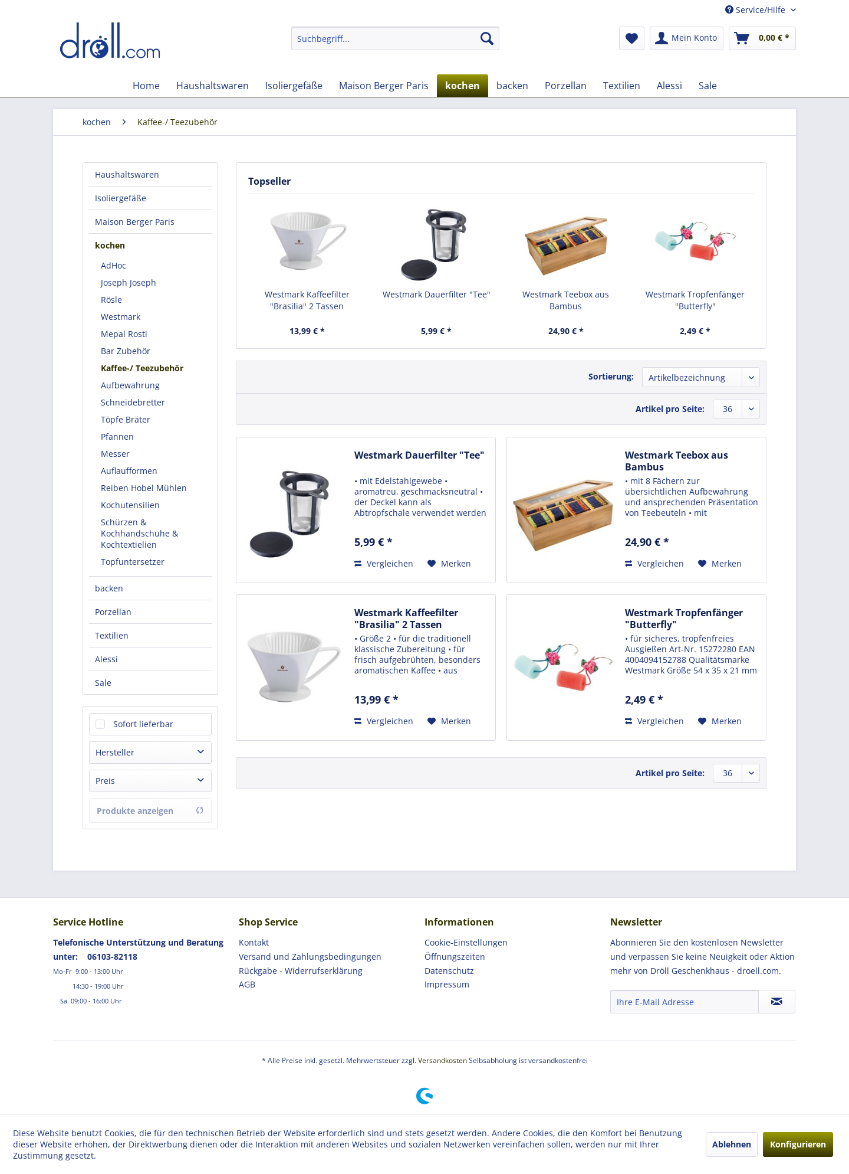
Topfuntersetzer (132, 561)
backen (109, 588)
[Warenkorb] (762, 38)
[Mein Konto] (686, 38)
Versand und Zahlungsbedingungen (310, 956)
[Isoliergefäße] (294, 85)
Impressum (446, 984)
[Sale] (707, 85)
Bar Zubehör (125, 351)
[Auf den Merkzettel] (449, 564)
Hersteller (115, 752)
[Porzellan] (566, 85)
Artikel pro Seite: (670, 408)
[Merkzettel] (631, 38)
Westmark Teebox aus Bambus (565, 300)
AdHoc (113, 265)
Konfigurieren (798, 1144)
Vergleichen (383, 563)
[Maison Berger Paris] (384, 85)
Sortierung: (611, 376)
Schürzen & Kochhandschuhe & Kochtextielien (139, 533)
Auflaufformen (129, 470)
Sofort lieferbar (143, 724)
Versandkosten (442, 1060)
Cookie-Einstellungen (466, 942)
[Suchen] (487, 38)
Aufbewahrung (130, 385)
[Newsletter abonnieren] (776, 1001)
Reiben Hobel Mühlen (144, 487)
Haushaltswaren (127, 174)
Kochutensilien (130, 505)
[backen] (512, 85)
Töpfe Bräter (125, 419)
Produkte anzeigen (150, 810)
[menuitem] (395, 38)
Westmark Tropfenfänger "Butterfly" (695, 300)
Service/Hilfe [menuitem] (756, 9)
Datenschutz (449, 970)
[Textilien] (622, 85)
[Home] (146, 85)
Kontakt (254, 942)
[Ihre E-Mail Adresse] (684, 1001)
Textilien (112, 635)
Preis (105, 780)
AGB (247, 984)
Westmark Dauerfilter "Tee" (437, 294)
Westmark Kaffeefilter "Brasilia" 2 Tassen (307, 300)
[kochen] (462, 85)
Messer (115, 453)
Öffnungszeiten (454, 956)
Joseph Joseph (128, 282)
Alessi (106, 659)
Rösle (111, 299)
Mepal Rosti (124, 333)
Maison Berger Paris (135, 221)
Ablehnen (731, 1144)
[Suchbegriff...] (395, 38)
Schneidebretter (133, 402)
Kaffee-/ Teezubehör (142, 368)
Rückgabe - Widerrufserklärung (301, 970)
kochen (110, 245)
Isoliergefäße (120, 198)
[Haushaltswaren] (212, 85)
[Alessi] (669, 85)
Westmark (120, 316)
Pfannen (117, 436)
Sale (103, 682)
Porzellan (113, 611)
